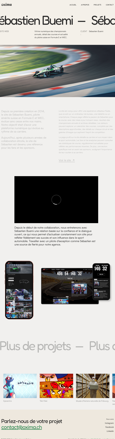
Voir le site (67, 160)
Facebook (109, 427)
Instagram (109, 423)
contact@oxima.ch (21, 427)
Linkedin (110, 431)
